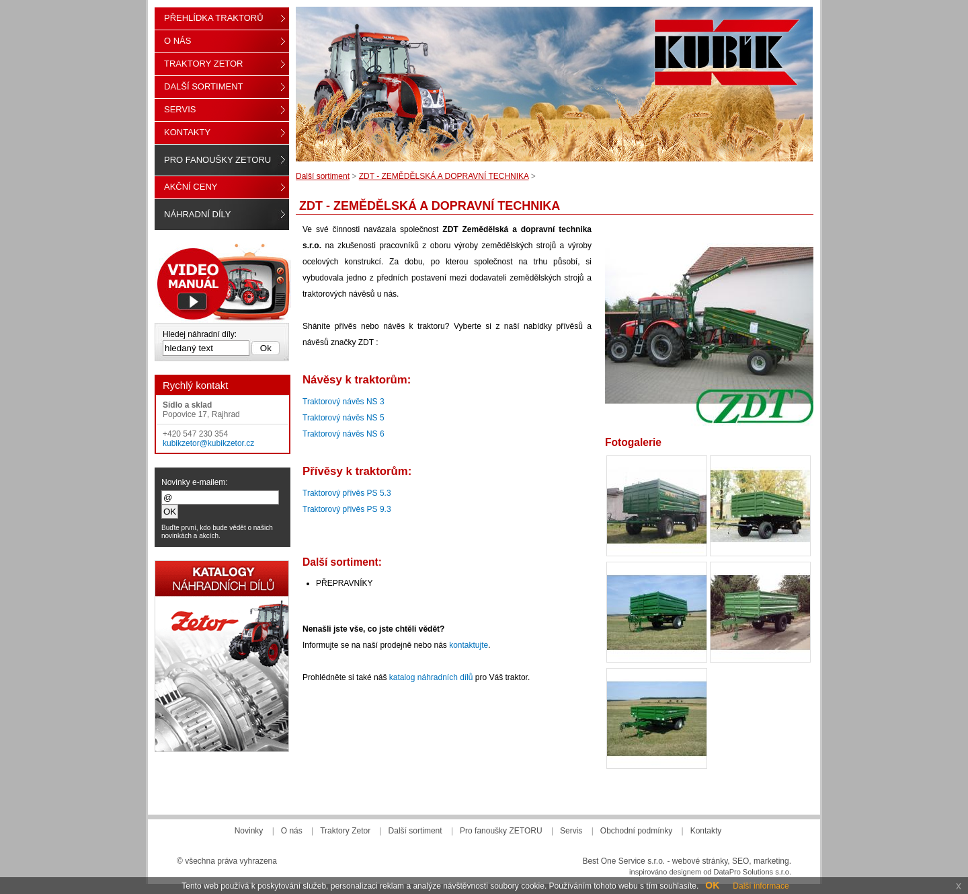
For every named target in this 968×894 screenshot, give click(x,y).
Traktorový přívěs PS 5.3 (346, 493)
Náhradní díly (197, 214)
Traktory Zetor (203, 64)
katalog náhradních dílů (431, 677)
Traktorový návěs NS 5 (343, 417)
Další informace (761, 886)
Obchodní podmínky (636, 830)
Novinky (249, 830)
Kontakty (187, 132)
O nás (177, 41)
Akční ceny (190, 187)
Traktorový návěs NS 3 (343, 401)
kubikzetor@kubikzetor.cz (208, 443)
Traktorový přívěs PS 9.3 (346, 509)
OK (712, 885)
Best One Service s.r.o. (623, 861)
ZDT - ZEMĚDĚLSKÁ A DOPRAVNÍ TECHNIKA (444, 176)
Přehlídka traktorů (214, 18)
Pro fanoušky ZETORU (217, 160)
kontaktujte (468, 645)
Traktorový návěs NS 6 (343, 434)
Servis (180, 109)
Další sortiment (323, 176)
